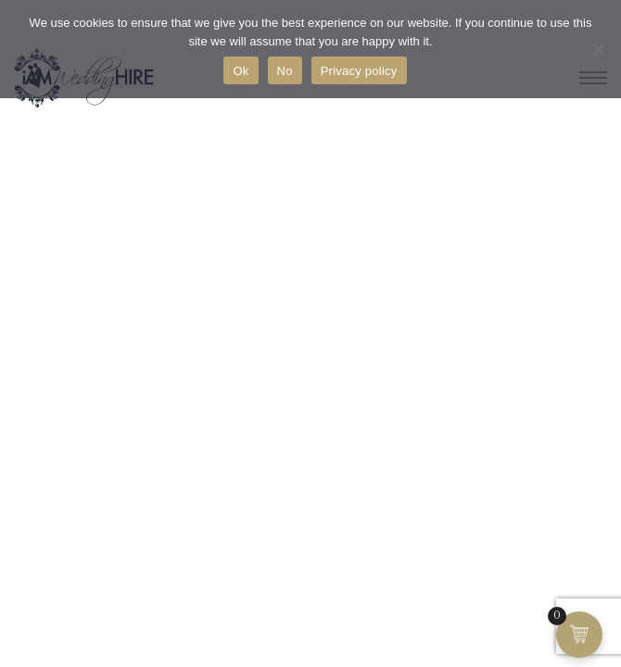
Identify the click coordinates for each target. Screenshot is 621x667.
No (285, 71)
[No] (598, 49)
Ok (240, 71)
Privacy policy (359, 71)
